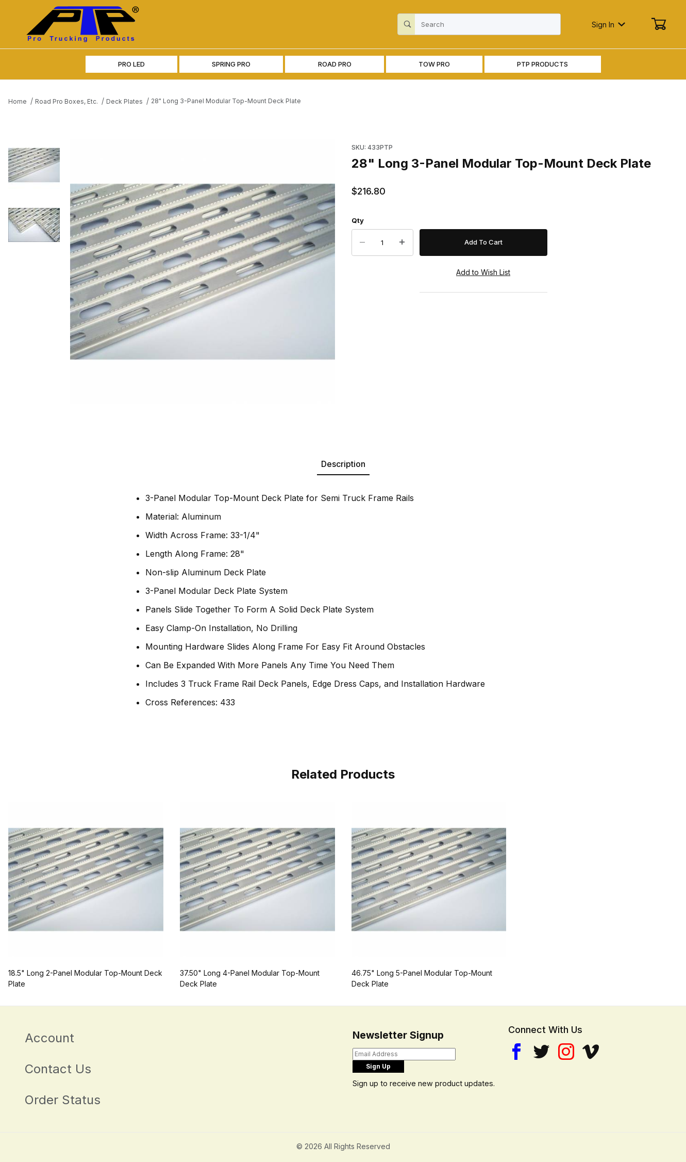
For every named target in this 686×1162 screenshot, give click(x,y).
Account (49, 1037)
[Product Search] (487, 24)
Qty (358, 220)
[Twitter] (541, 1051)
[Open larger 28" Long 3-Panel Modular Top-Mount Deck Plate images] (202, 272)
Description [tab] (343, 464)
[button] (34, 165)
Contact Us (58, 1068)
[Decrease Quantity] (362, 242)
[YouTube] (590, 1051)
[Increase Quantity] (402, 242)
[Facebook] (516, 1051)
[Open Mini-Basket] (658, 24)
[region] (34, 272)
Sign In (608, 24)
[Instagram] (566, 1051)
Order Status (63, 1099)
